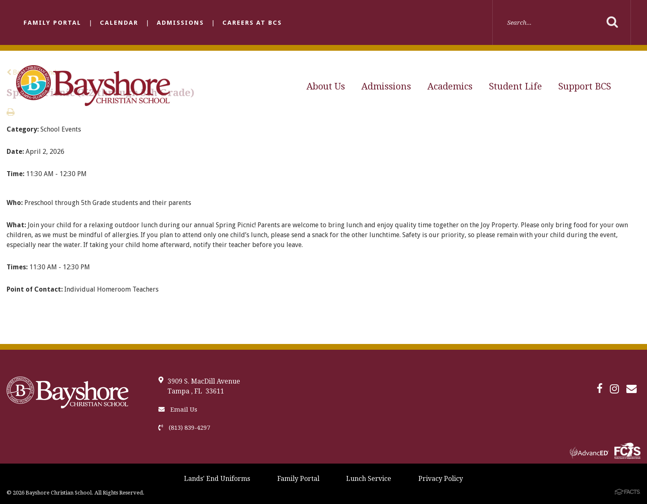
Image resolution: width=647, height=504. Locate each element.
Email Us (177, 409)
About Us (326, 86)
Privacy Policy (440, 479)
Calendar (119, 22)
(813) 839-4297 (184, 427)
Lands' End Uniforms (217, 479)
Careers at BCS (252, 22)
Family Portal (52, 22)
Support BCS (584, 86)
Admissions (180, 22)
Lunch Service (368, 479)
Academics (449, 86)
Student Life (515, 86)
